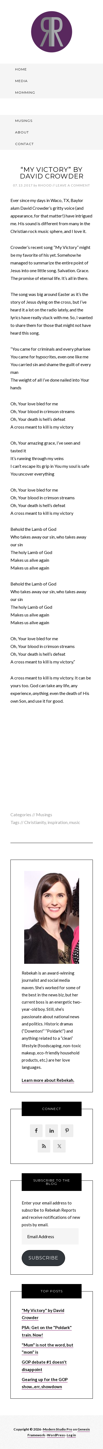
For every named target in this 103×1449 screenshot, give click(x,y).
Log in (71, 1435)
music (74, 822)
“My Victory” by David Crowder (51, 173)
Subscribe (43, 1258)
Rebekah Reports (51, 32)
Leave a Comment (73, 185)
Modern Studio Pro (57, 1429)
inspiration (58, 822)
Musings (44, 814)
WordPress (56, 1435)
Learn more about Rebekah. (48, 1080)
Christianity (35, 822)
